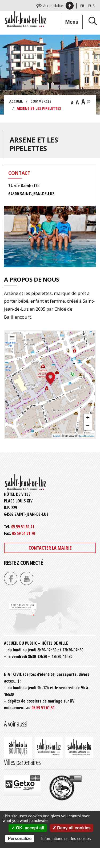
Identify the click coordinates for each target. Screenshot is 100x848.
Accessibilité (53, 5)
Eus (91, 5)
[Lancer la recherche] (90, 21)
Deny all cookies (72, 828)
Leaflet (56, 436)
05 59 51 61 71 (22, 527)
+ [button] (88, 418)
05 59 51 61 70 (23, 533)
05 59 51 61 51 (42, 708)
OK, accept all (27, 828)
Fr (82, 5)
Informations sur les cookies (66, 838)
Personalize (19, 838)
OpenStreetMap (86, 436)
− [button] (88, 426)
